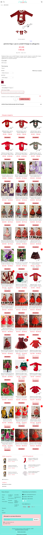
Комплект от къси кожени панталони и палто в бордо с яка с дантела (21, 263)
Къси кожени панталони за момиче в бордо (35, 263)
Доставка (16, 494)
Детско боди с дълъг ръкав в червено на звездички (21, 131)
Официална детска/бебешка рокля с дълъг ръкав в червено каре (35, 241)
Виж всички (4, 486)
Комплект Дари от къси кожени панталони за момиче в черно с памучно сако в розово (7, 175)
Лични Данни (4, 501)
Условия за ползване (10, 495)
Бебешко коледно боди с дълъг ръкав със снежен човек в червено (35, 374)
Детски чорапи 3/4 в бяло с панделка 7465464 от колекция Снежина (34, 465)
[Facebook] (23, 501)
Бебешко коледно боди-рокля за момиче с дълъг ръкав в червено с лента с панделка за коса (35, 351)
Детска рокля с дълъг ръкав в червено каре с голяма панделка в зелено (36, 420)
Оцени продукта (22, 39)
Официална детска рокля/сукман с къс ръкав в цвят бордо (21, 197)
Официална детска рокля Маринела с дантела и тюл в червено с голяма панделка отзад (21, 420)
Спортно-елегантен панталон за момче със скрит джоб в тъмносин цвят (13, 459)
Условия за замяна (16, 505)
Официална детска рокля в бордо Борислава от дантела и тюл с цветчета (7, 443)
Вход (3, 497)
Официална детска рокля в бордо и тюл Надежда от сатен (7, 374)
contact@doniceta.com (31, 494)
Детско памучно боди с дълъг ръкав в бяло (34, 472)
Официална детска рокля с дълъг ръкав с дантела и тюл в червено (21, 329)
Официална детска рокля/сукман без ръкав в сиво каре (21, 219)
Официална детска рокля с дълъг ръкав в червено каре (7, 307)
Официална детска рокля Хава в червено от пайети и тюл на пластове (7, 397)
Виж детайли (7, 137)
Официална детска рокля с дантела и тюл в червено (21, 443)
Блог (3, 510)
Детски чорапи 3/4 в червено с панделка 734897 (33, 459)
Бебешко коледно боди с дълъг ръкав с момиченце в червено (21, 153)
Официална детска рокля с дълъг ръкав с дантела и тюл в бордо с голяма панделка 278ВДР (7, 351)
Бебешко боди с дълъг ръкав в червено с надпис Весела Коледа (36, 285)
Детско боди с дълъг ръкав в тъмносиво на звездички (35, 131)
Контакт (10, 500)
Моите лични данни (21, 531)
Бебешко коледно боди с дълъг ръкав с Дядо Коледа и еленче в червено (7, 153)
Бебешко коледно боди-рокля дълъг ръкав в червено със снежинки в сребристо (21, 397)
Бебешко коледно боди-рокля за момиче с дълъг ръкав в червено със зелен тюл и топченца (21, 285)
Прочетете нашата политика (21, 529)
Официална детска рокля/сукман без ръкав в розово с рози (7, 241)
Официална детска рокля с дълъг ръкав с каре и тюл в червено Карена (21, 307)
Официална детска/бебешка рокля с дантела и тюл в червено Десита (7, 329)
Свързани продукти (7, 115)
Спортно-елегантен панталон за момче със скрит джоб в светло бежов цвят (14, 473)
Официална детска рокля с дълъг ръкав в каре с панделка (21, 241)
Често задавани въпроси (16, 501)
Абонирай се (5, 479)
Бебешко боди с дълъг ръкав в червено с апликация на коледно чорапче (7, 131)
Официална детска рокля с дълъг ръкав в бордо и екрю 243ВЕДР (7, 285)
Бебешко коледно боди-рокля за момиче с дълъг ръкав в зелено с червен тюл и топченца (21, 374)
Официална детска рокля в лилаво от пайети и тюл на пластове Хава (7, 263)
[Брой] (15, 99)
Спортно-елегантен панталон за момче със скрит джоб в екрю (13, 466)
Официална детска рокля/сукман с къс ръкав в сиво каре (7, 219)
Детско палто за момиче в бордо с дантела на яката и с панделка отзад (21, 175)
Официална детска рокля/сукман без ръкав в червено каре (35, 219)
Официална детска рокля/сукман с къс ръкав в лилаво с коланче (35, 197)
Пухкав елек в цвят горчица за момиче (7, 420)
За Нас (3, 499)
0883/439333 (30, 498)
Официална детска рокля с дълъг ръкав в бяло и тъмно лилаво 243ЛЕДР (7, 197)
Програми (4, 508)
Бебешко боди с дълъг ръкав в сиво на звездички (35, 153)
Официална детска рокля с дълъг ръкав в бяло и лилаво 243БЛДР (35, 175)
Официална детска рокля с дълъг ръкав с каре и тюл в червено (35, 307)
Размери (3, 512)
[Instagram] (26, 501)
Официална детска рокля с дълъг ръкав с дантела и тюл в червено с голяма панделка (35, 329)
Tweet (31, 41)
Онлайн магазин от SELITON (22, 533)
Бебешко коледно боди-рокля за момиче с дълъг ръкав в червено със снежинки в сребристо (35, 397)
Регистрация (11, 498)
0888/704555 (30, 496)
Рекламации (10, 502)
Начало (3, 494)
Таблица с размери (38, 70)
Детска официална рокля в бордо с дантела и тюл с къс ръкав (21, 351)
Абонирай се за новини (7, 484)
